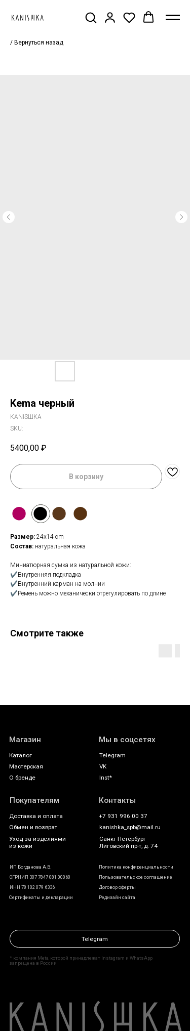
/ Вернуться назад (36, 42)
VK (102, 766)
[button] (91, 17)
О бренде (22, 777)
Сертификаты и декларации (41, 897)
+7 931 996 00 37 (123, 816)
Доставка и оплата (36, 816)
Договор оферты (117, 887)
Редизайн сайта (117, 897)
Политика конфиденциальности (136, 867)
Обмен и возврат (33, 827)
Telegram (112, 755)
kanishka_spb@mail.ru (130, 827)
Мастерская (26, 766)
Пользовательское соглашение (135, 877)
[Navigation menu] (173, 18)
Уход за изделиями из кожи (37, 842)
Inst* (105, 777)
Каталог (20, 755)
